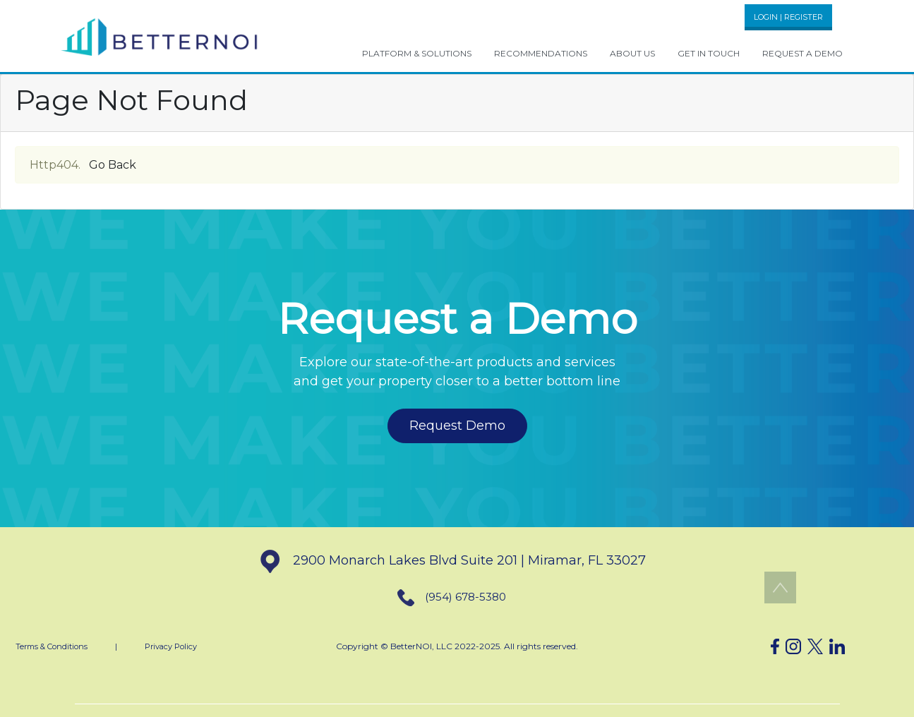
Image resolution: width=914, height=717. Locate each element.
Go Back (112, 164)
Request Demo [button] (457, 425)
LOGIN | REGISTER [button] (788, 17)
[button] (160, 36)
